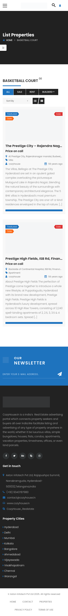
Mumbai (9, 538)
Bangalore (10, 549)
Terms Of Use (45, 609)
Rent (32, 91)
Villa (11, 160)
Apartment (14, 272)
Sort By (10, 100)
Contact (27, 601)
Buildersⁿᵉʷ (48, 91)
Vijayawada (11, 560)
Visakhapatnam (13, 565)
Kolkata (8, 543)
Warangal (10, 576)
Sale (19, 91)
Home (9, 40)
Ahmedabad (11, 554)
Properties (45, 601)
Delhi (7, 532)
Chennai (9, 571)
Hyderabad (10, 527)
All (8, 91)
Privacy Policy (23, 609)
